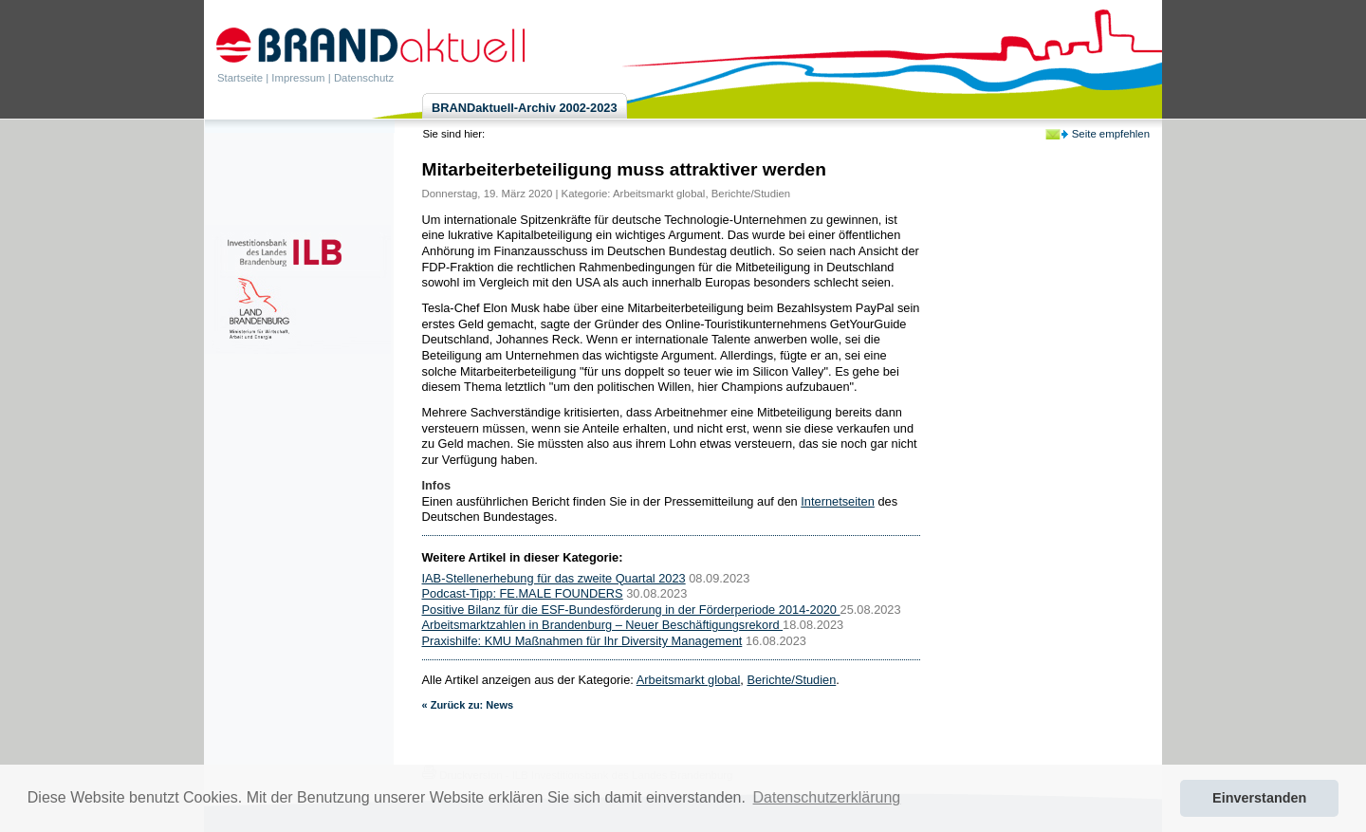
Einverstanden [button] (1259, 797)
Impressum (297, 77)
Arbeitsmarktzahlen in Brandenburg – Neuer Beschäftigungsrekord (603, 625)
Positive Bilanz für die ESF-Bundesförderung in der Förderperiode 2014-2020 (631, 609)
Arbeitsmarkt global (659, 193)
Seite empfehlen (1111, 133)
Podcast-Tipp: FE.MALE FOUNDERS (522, 593)
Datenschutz (364, 77)
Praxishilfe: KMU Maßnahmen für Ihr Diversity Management (582, 641)
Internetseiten (838, 501)
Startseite (240, 77)
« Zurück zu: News (468, 705)
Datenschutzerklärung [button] (827, 797)
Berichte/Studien (750, 193)
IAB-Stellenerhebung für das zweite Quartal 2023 (554, 578)
